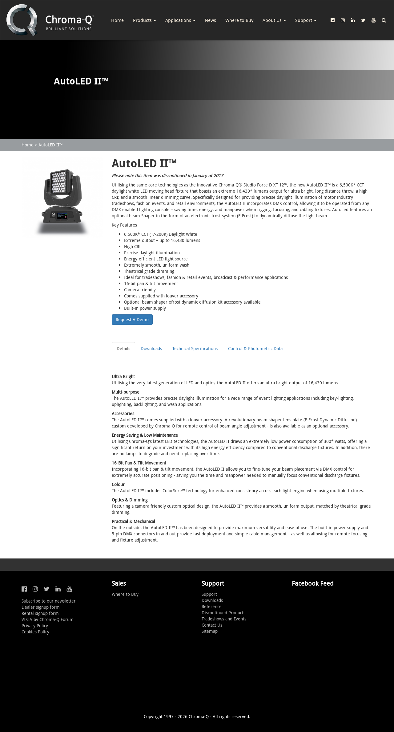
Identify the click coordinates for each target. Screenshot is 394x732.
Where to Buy (239, 20)
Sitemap (210, 631)
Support (305, 20)
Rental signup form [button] (40, 613)
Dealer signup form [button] (41, 607)
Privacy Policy (35, 625)
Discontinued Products (223, 612)
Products (144, 20)
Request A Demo (132, 319)
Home (117, 20)
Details (123, 348)
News (210, 20)
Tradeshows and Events (224, 619)
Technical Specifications (195, 348)
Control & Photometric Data (255, 348)
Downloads (151, 348)
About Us (274, 20)
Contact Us (212, 625)
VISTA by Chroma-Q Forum (48, 619)
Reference (212, 606)
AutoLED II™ (50, 145)
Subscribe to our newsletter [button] (49, 601)
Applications (180, 20)
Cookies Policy (35, 632)
